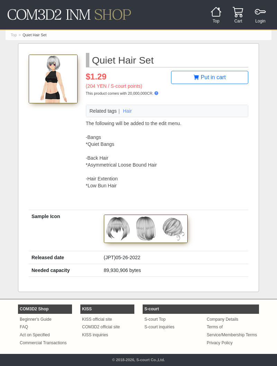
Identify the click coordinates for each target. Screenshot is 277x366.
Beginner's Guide (36, 319)
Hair (127, 111)
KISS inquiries (95, 334)
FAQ (24, 327)
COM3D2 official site (101, 327)
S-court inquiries (159, 327)
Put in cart (209, 77)
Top (14, 35)
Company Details (222, 319)
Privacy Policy (220, 342)
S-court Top (155, 319)
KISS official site (97, 319)
